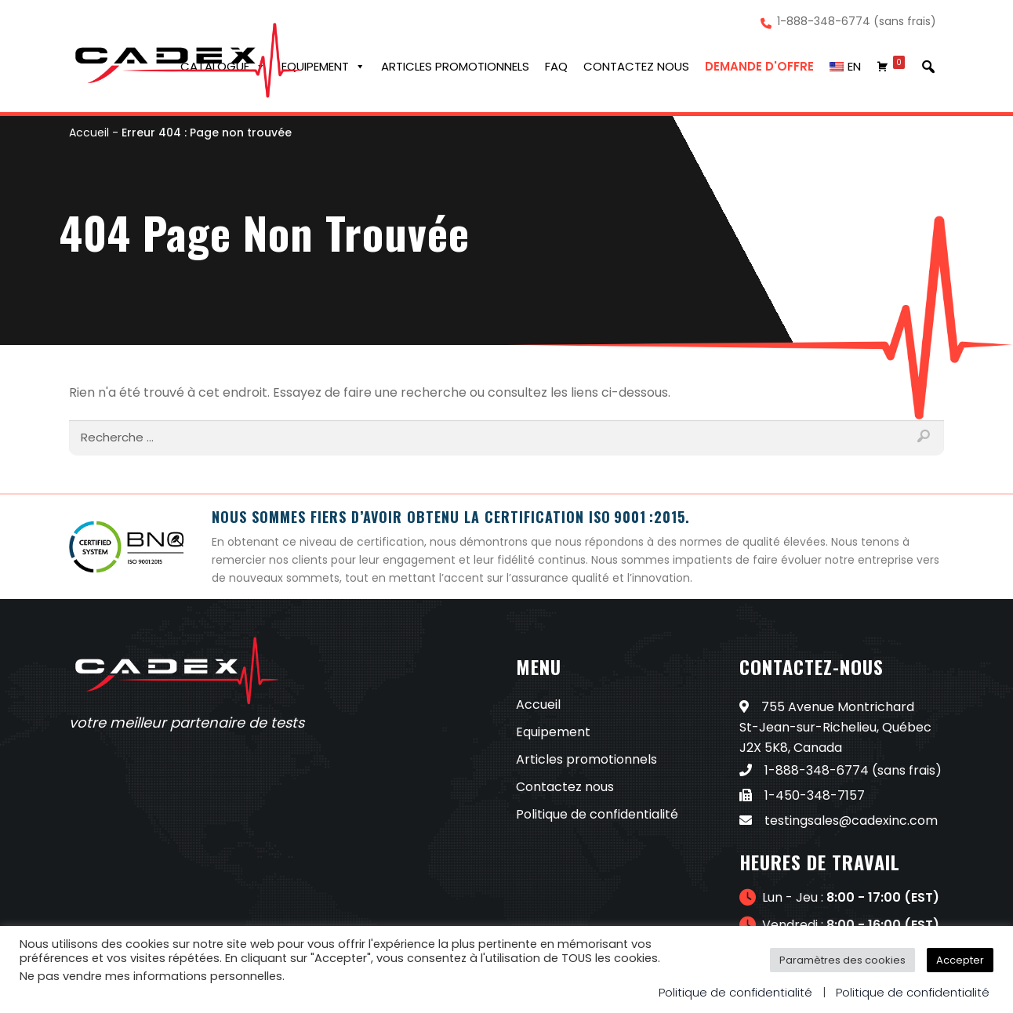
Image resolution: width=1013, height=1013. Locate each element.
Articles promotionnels (455, 66)
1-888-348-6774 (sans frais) (856, 22)
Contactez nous (636, 66)
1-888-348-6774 (804, 770)
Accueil (89, 132)
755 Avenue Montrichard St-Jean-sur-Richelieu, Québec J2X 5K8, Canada (835, 727)
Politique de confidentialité (597, 814)
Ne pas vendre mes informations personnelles (151, 976)
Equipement (323, 66)
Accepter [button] (960, 960)
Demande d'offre (759, 66)
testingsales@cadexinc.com (838, 820)
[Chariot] (891, 66)
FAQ (556, 66)
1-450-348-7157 (802, 795)
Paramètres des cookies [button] (842, 960)
